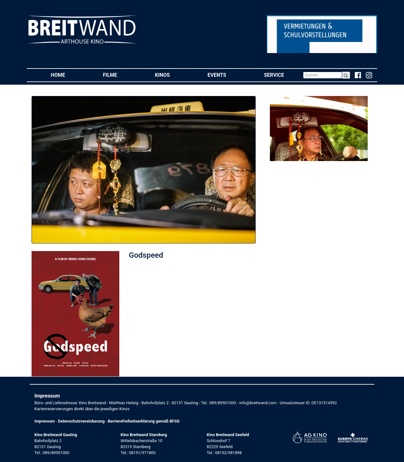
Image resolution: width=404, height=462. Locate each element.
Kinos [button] (172, 74)
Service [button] (283, 74)
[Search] (322, 75)
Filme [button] (119, 74)
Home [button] (67, 74)
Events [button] (226, 74)
